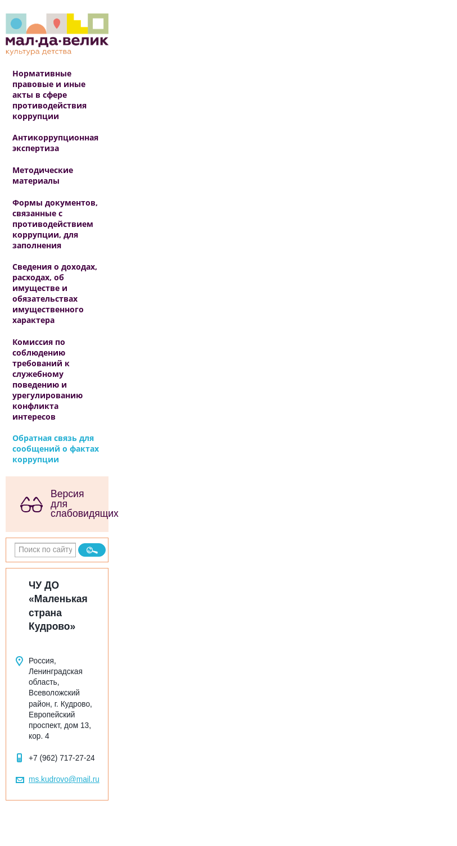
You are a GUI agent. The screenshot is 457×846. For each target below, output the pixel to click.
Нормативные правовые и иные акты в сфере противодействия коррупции (49, 94)
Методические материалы (42, 175)
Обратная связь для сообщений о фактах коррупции (55, 449)
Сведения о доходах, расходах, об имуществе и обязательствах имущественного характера (54, 293)
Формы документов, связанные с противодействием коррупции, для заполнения (55, 224)
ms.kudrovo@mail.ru (64, 779)
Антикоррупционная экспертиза (55, 142)
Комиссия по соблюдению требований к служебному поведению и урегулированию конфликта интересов (47, 379)
